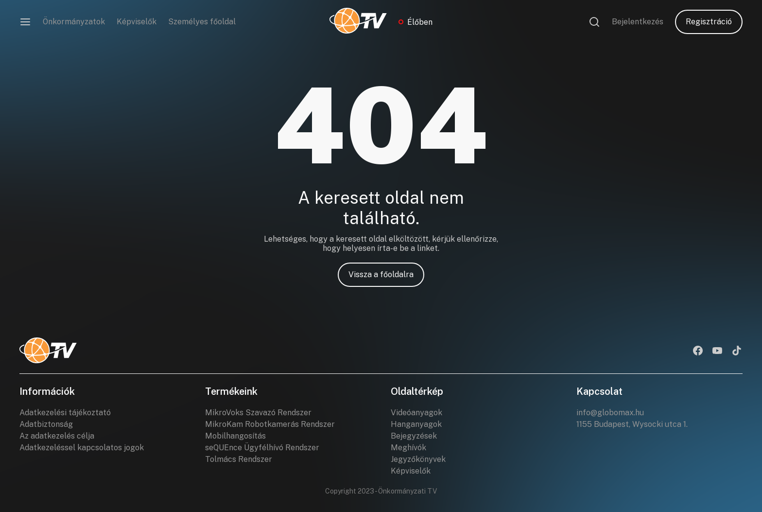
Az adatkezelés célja (56, 436)
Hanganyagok (416, 424)
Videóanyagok (416, 412)
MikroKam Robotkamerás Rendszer (270, 424)
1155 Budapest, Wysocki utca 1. (632, 424)
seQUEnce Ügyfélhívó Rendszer (262, 447)
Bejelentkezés (637, 21)
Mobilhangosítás (235, 436)
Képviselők (136, 21)
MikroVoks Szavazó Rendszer (258, 412)
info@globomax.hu (610, 412)
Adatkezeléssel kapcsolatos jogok (81, 447)
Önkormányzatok (74, 21)
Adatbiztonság (46, 424)
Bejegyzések (414, 436)
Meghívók (408, 447)
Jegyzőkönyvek (418, 459)
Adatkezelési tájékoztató (65, 412)
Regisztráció (709, 21)
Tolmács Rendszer (238, 459)
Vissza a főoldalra (381, 274)
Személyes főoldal (202, 21)
